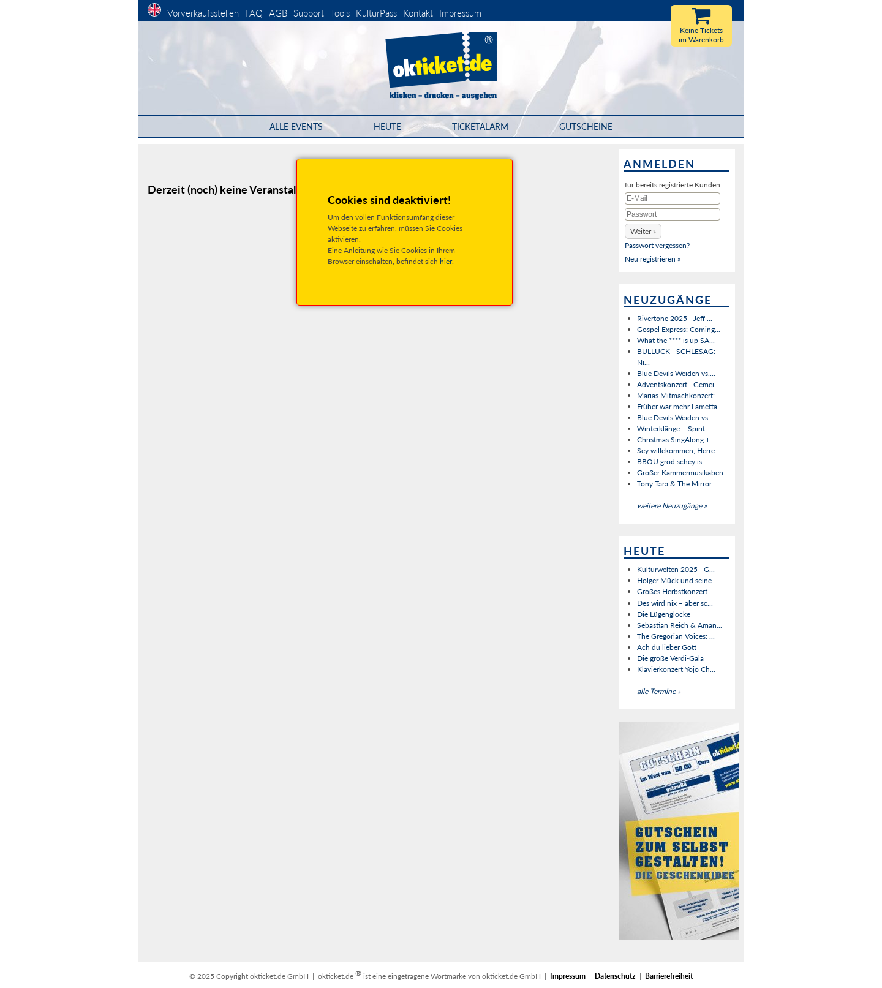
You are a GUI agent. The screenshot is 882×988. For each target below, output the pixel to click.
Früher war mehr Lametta (677, 406)
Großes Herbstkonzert (672, 591)
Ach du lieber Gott (666, 647)
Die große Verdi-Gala (670, 658)
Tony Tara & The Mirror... (677, 483)
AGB (278, 12)
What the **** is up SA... (676, 340)
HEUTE (387, 126)
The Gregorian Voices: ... (676, 636)
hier (446, 261)
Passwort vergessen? (657, 245)
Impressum (460, 12)
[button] (643, 231)
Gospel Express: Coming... (678, 329)
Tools (340, 12)
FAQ (254, 12)
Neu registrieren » (652, 258)
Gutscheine (585, 126)
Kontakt (418, 12)
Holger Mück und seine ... (678, 580)
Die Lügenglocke (663, 614)
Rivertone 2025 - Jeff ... (674, 318)
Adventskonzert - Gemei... (678, 384)
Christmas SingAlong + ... (677, 439)
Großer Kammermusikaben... (683, 472)
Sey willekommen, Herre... (678, 450)
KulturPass (377, 12)
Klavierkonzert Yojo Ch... (676, 669)
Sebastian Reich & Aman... (679, 625)
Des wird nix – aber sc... (675, 603)
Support (308, 12)
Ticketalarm (480, 126)
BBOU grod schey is (669, 461)
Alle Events (296, 126)
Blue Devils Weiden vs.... (676, 373)
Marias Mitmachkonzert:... (678, 395)
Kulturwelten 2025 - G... (676, 569)
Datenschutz (615, 976)
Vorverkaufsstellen (203, 12)
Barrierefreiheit (669, 976)
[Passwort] (672, 214)
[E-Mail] (672, 198)
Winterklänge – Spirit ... (674, 428)
